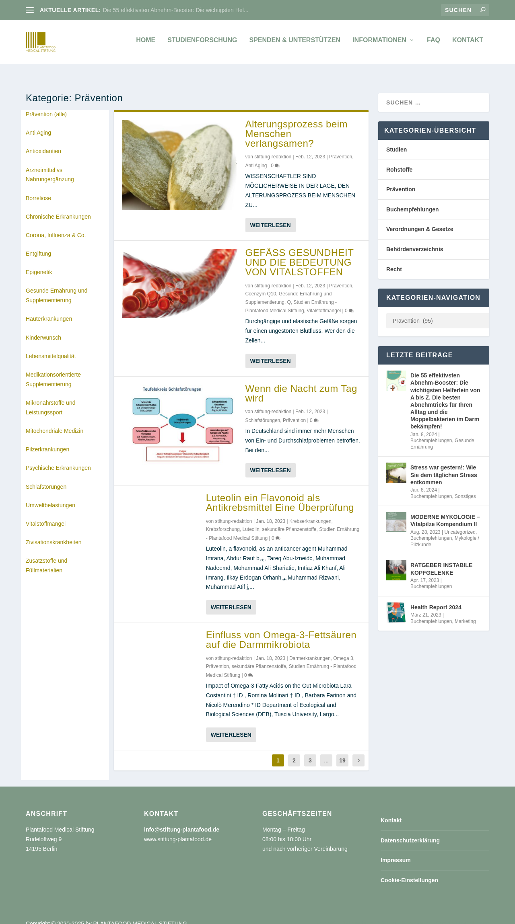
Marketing (465, 612)
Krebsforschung (223, 520)
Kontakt (467, 44)
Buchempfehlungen (412, 200)
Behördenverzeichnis (414, 240)
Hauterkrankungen (49, 310)
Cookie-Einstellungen (409, 871)
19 (342, 751)
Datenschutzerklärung (410, 831)
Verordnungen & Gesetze (419, 220)
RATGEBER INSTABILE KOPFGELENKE (441, 560)
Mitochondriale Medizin (54, 422)
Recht (394, 260)
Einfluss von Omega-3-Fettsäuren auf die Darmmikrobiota (281, 631)
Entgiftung (38, 245)
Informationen (379, 44)
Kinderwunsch (43, 329)
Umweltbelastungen (50, 496)
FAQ (433, 44)
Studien (396, 140)
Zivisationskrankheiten (54, 533)
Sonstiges (465, 487)
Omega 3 (343, 649)
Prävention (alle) (46, 105)
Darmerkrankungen (310, 649)
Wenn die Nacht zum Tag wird (301, 384)
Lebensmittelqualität (51, 347)
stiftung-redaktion (272, 148)
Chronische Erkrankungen (58, 208)
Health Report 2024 (435, 598)
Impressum (396, 851)
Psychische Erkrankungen (58, 459)
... (326, 751)
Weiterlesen (270, 216)
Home (145, 44)
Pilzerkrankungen (47, 440)
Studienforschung (202, 44)
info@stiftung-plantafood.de (181, 820)
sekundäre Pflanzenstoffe (289, 520)
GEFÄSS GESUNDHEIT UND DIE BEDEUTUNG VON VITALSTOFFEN (299, 253)
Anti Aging (38, 124)
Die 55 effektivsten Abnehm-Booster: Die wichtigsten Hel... (176, 10)
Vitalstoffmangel (46, 515)
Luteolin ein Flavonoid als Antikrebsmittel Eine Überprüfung (280, 494)
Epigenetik (39, 263)
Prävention (340, 148)
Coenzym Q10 (260, 285)
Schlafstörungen (46, 478)
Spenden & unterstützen (294, 44)
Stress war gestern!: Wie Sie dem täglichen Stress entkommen (443, 465)
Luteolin (251, 520)
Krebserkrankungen (310, 512)
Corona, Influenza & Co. (56, 226)
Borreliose (38, 189)
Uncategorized (460, 523)
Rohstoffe (399, 161)
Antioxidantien (43, 142)
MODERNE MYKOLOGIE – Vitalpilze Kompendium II (445, 511)
